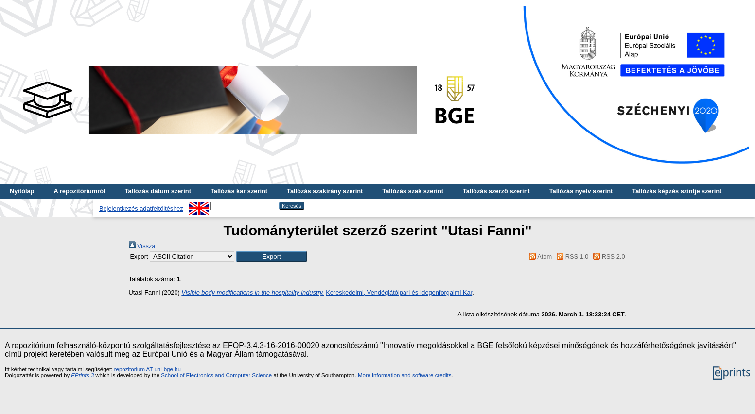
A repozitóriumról (79, 191)
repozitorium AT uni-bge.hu (147, 369)
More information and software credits (405, 375)
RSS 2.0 (607, 256)
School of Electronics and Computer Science (216, 375)
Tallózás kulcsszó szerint (47, 205)
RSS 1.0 (571, 256)
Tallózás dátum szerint (158, 191)
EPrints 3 (82, 375)
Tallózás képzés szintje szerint (676, 191)
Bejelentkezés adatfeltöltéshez (141, 208)
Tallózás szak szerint (412, 191)
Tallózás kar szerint (239, 191)
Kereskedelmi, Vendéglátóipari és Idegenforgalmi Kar (399, 292)
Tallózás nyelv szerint (581, 191)
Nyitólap (22, 191)
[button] (271, 256)
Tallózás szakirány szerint (325, 191)
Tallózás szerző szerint (496, 191)
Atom (539, 256)
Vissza (142, 245)
